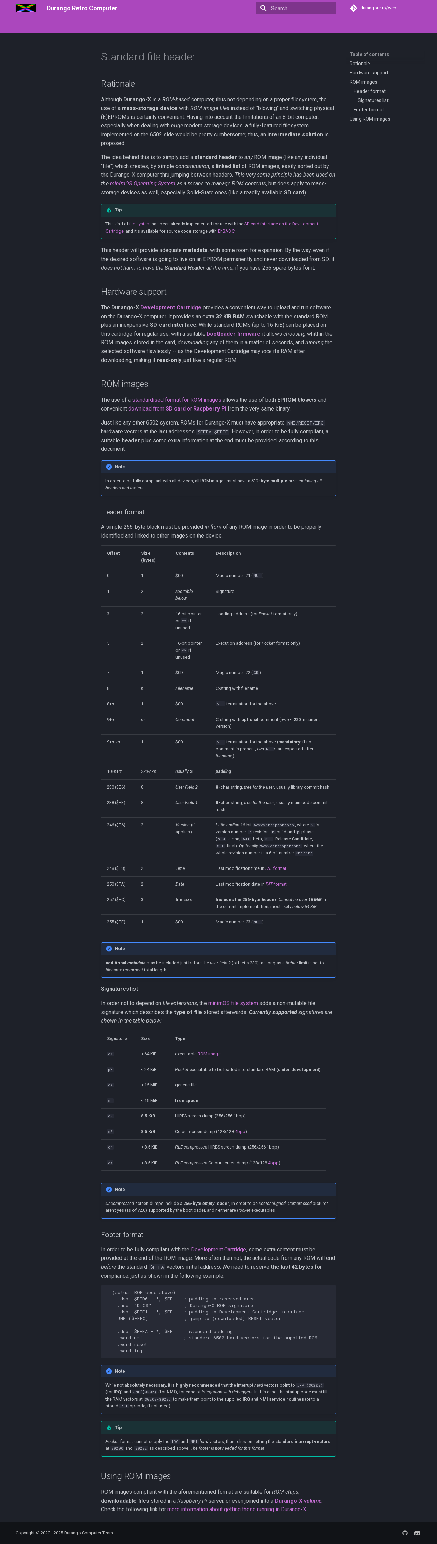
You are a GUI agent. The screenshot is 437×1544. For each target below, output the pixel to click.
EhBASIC (226, 231)
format (275, 868)
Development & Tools (254, 25)
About (43, 25)
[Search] (296, 8)
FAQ (104, 25)
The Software (171, 25)
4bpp (240, 1131)
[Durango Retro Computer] (26, 8)
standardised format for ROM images (176, 400)
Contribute (368, 25)
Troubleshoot (208, 25)
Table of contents (369, 54)
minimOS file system (233, 1003)
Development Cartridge (170, 307)
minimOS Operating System (142, 183)
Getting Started (74, 25)
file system (140, 223)
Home (22, 25)
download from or (177, 408)
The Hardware (132, 25)
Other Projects (300, 25)
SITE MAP (399, 25)
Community (336, 25)
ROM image (209, 1053)
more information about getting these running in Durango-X (236, 1509)
